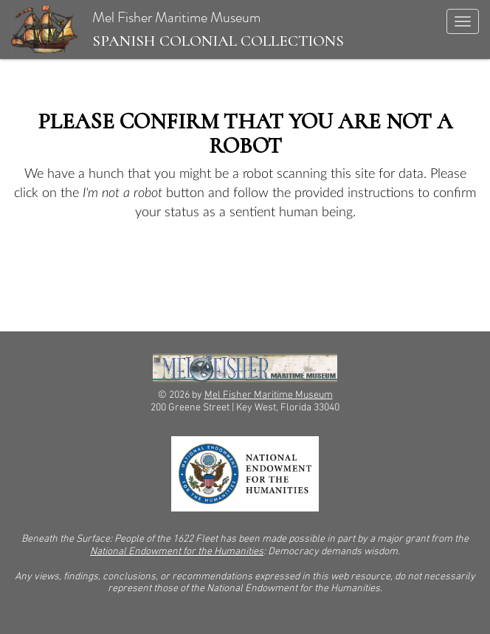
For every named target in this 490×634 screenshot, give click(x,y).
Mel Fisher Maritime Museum (177, 29)
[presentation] (134, 268)
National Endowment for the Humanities (176, 551)
